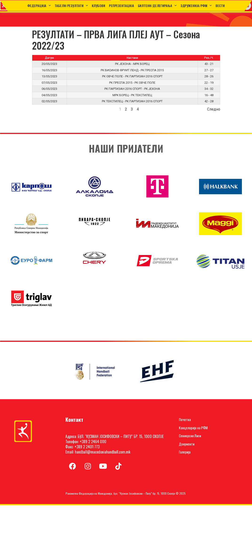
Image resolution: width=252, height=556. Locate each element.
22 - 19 (208, 82)
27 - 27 (208, 70)
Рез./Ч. (209, 57)
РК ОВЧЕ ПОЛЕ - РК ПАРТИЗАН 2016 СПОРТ (132, 76)
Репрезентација (121, 5)
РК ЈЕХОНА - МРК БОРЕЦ (132, 64)
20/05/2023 (49, 64)
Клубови (98, 5)
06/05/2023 (49, 89)
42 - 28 (208, 101)
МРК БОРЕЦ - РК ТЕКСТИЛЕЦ (132, 95)
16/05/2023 (49, 70)
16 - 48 (208, 95)
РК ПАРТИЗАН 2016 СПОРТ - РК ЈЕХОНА (132, 89)
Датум (49, 57)
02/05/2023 (49, 101)
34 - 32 (208, 89)
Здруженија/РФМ (196, 5)
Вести (220, 5)
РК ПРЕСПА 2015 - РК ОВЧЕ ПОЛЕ (132, 82)
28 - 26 (208, 76)
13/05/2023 (49, 76)
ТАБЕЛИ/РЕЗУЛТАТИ (71, 5)
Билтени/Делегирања (157, 5)
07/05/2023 (49, 82)
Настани (132, 57)
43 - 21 (208, 64)
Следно (213, 109)
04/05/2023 (49, 95)
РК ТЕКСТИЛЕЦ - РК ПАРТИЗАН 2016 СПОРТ (132, 101)
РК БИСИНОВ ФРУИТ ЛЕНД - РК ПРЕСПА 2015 (132, 70)
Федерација (39, 5)
